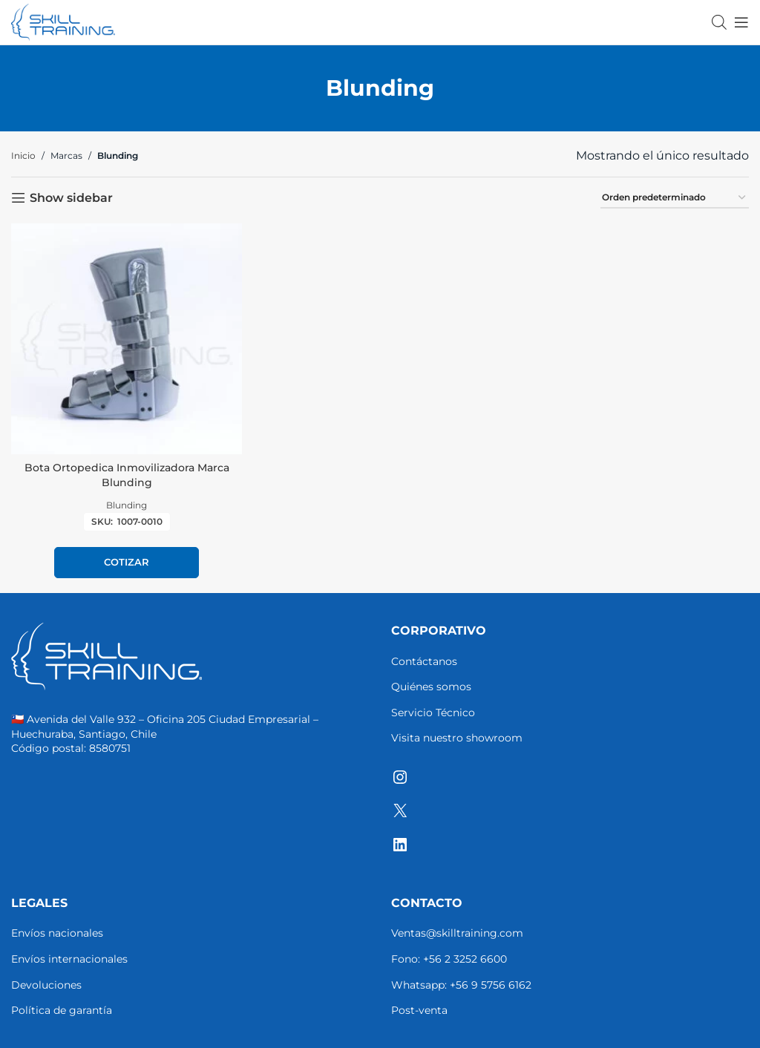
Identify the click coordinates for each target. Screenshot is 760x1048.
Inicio (23, 155)
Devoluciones (46, 985)
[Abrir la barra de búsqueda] (719, 22)
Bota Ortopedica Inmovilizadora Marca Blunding (126, 475)
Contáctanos (424, 661)
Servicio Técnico (433, 712)
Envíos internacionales (69, 959)
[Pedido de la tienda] (674, 198)
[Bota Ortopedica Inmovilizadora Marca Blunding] (126, 338)
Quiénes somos (431, 686)
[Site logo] (63, 21)
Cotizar (126, 562)
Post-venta (419, 1010)
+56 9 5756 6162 (490, 985)
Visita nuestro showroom (456, 737)
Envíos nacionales (57, 933)
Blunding (126, 505)
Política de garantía (61, 1010)
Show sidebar (71, 198)
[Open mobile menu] (741, 22)
